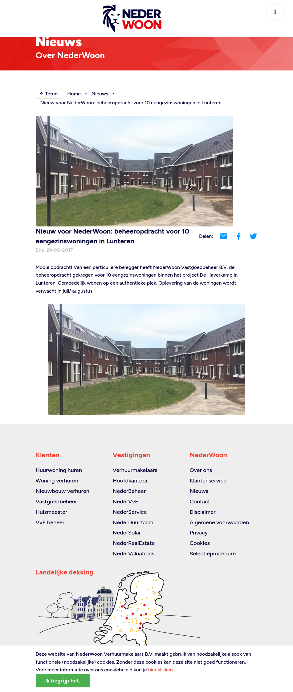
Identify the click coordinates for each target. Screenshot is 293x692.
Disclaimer (202, 512)
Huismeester (51, 512)
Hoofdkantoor (130, 480)
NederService (129, 512)
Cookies (199, 543)
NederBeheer (129, 491)
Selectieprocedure (212, 553)
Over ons (200, 470)
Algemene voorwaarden (219, 522)
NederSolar (126, 532)
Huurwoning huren (59, 470)
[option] (147, 359)
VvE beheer (50, 522)
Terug (48, 94)
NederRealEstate (133, 543)
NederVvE (125, 501)
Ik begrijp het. (63, 680)
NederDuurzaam (132, 522)
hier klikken (160, 670)
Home (74, 94)
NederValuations (133, 553)
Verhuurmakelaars (134, 470)
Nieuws (100, 94)
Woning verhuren (57, 480)
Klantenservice (207, 480)
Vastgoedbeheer (56, 501)
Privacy (198, 532)
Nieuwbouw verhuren (62, 491)
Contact (199, 501)
